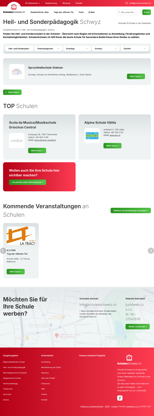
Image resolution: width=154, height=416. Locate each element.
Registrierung (51, 3)
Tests (81, 12)
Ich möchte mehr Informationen (27, 182)
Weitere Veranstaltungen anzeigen (130, 210)
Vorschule (7, 394)
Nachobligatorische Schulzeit (15, 373)
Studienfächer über (39, 12)
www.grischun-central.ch (45, 140)
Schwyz (51, 30)
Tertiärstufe (8, 389)
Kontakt (79, 3)
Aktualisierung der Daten (51, 367)
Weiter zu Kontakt (137, 326)
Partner (44, 394)
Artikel (91, 12)
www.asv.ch (115, 135)
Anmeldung (45, 362)
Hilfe (43, 389)
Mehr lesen (135, 76)
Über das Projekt (48, 378)
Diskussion (45, 383)
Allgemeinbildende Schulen (14, 362)
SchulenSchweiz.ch (11, 30)
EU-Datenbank (31, 3)
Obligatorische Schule (12, 378)
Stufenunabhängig (10, 383)
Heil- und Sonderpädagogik (34, 30)
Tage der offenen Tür (64, 12)
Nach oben (13, 92)
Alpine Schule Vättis (100, 123)
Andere (6, 400)
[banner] (14, 8)
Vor (3, 251)
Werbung (66, 3)
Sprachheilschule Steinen (45, 67)
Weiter (151, 251)
